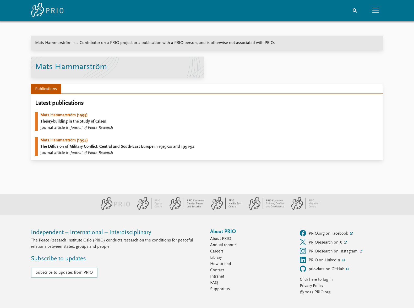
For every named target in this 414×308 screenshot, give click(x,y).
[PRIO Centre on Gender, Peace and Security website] (184, 209)
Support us (220, 289)
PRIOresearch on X (321, 242)
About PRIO (220, 239)
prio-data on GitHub (322, 269)
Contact (217, 270)
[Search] (354, 10)
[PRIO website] (113, 209)
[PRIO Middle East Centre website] (224, 209)
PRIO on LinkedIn (320, 260)
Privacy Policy (311, 286)
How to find (220, 264)
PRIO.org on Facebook (324, 233)
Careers (217, 251)
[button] (375, 10)
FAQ (214, 283)
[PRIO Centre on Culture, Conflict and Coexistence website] (264, 209)
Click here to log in (316, 280)
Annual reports (223, 245)
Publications (46, 89)
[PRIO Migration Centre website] (302, 209)
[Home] (47, 10)
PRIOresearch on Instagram (329, 251)
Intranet (217, 276)
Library (216, 258)
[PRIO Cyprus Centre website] (147, 209)
